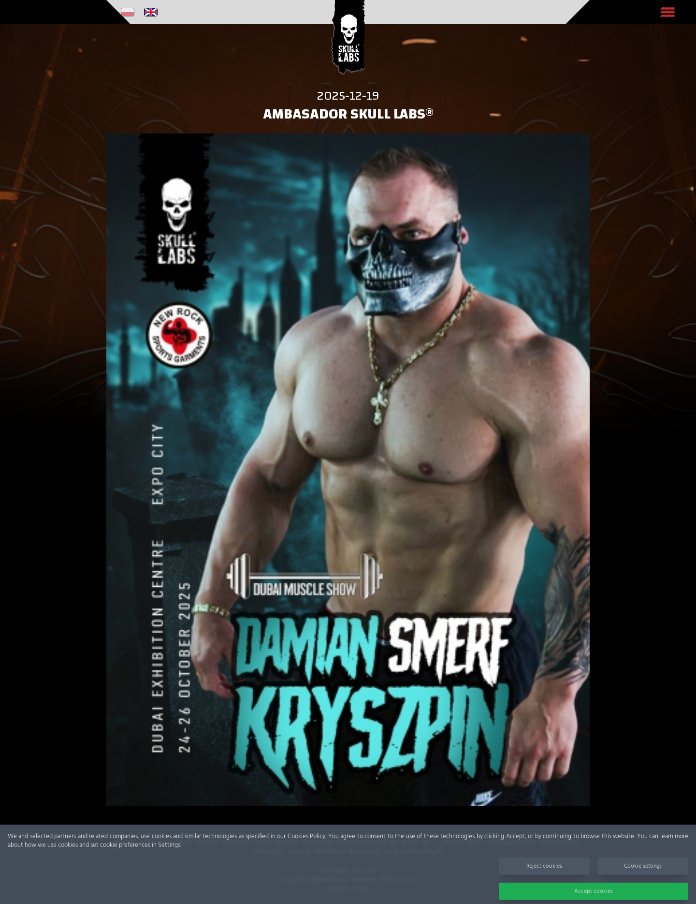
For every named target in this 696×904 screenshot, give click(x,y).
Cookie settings (643, 870)
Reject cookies (544, 870)
